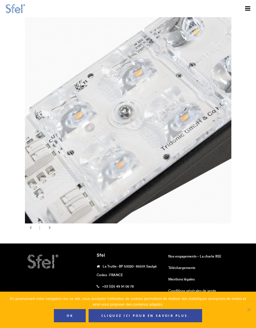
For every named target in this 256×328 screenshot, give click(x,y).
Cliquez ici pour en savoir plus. (145, 315)
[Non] (249, 310)
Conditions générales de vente (192, 290)
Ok (70, 315)
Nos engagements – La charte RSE (194, 256)
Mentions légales (181, 279)
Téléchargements (181, 267)
